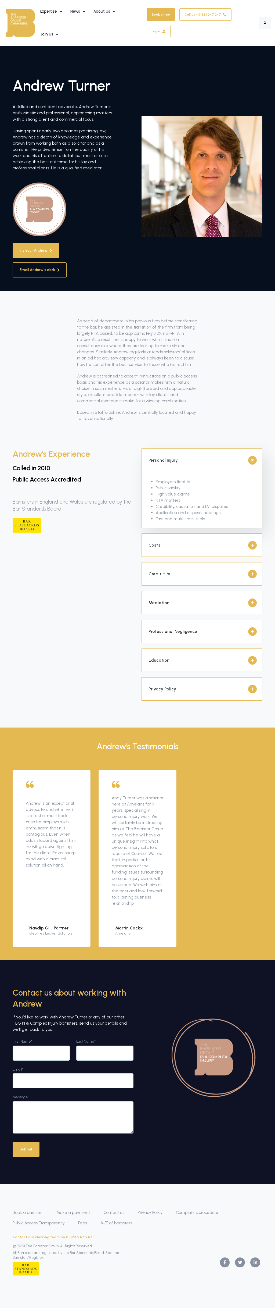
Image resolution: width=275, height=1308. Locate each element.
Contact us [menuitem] (113, 1212)
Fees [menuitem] (82, 1222)
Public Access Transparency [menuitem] (39, 1222)
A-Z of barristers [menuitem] (116, 1222)
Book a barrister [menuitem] (28, 1212)
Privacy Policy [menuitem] (150, 1212)
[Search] (265, 23)
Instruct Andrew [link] (36, 250)
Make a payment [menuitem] (73, 1212)
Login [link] (158, 31)
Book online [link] (161, 14)
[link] (20, 22)
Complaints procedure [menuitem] (197, 1212)
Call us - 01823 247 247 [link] (205, 14)
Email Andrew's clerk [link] (40, 270)
